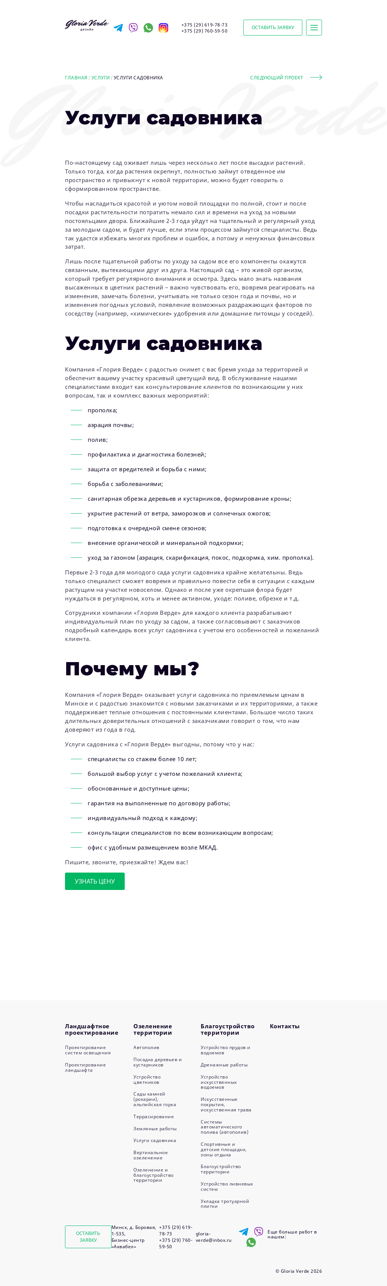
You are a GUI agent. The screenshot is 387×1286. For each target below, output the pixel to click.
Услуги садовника (154, 1140)
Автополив (146, 1047)
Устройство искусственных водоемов (219, 1082)
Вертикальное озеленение (150, 1155)
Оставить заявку (273, 27)
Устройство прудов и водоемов (226, 1050)
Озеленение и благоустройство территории (153, 1175)
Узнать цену (95, 881)
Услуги (100, 77)
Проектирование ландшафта (85, 1067)
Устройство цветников (147, 1079)
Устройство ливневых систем (227, 1186)
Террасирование (153, 1116)
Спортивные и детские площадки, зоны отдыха (224, 1149)
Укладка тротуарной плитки (225, 1204)
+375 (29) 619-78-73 (204, 25)
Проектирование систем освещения (88, 1050)
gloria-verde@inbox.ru (214, 1236)
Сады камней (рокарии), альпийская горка (154, 1099)
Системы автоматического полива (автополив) (224, 1127)
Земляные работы (155, 1128)
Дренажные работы (224, 1065)
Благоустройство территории (221, 1169)
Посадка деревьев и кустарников (157, 1062)
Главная (76, 77)
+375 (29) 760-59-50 (204, 31)
